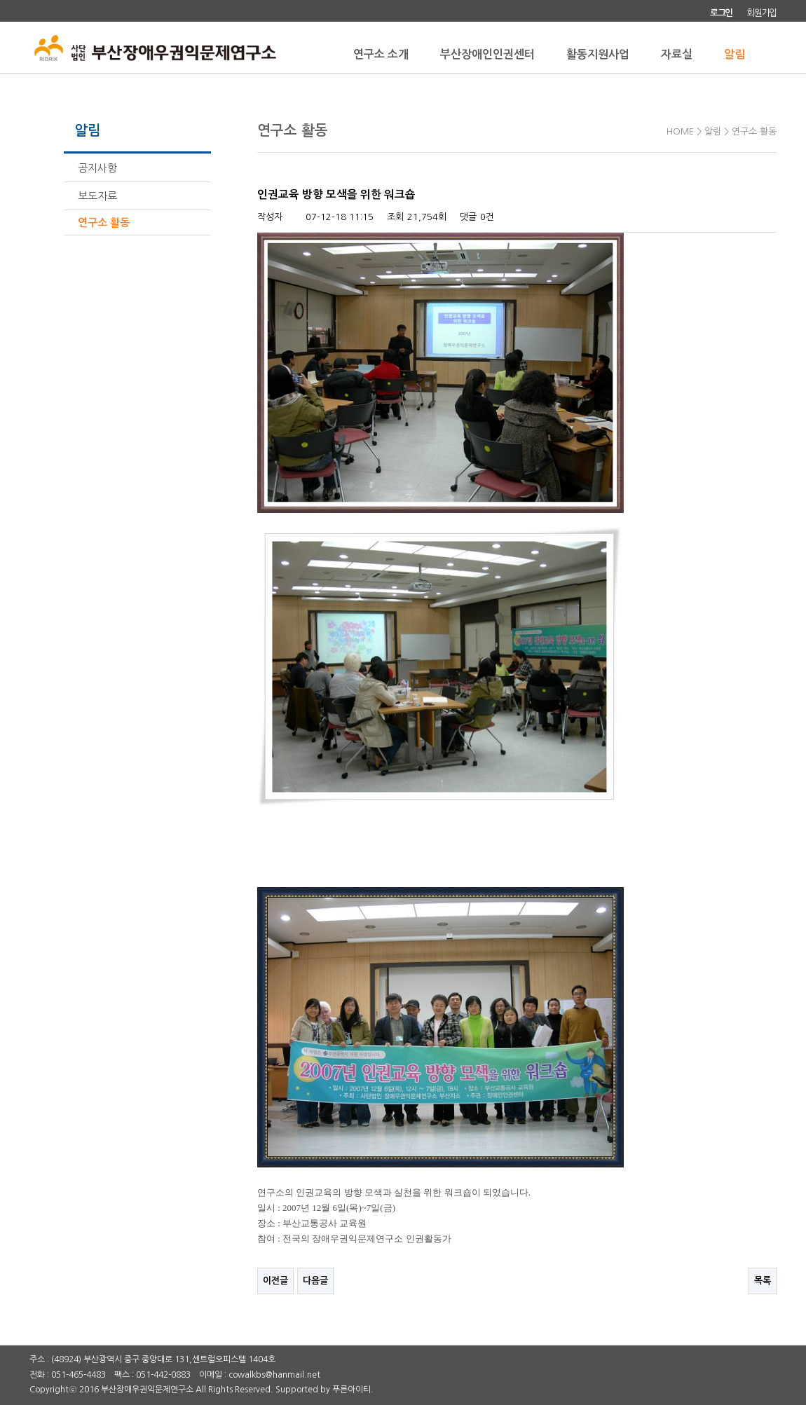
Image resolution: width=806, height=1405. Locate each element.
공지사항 (97, 168)
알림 (734, 54)
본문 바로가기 (0, 0)
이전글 (275, 1280)
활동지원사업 (597, 54)
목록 (762, 1280)
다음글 (315, 1280)
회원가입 (761, 13)
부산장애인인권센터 (487, 54)
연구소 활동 (104, 222)
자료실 (676, 54)
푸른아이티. (353, 1389)
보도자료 (97, 196)
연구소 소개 (381, 54)
